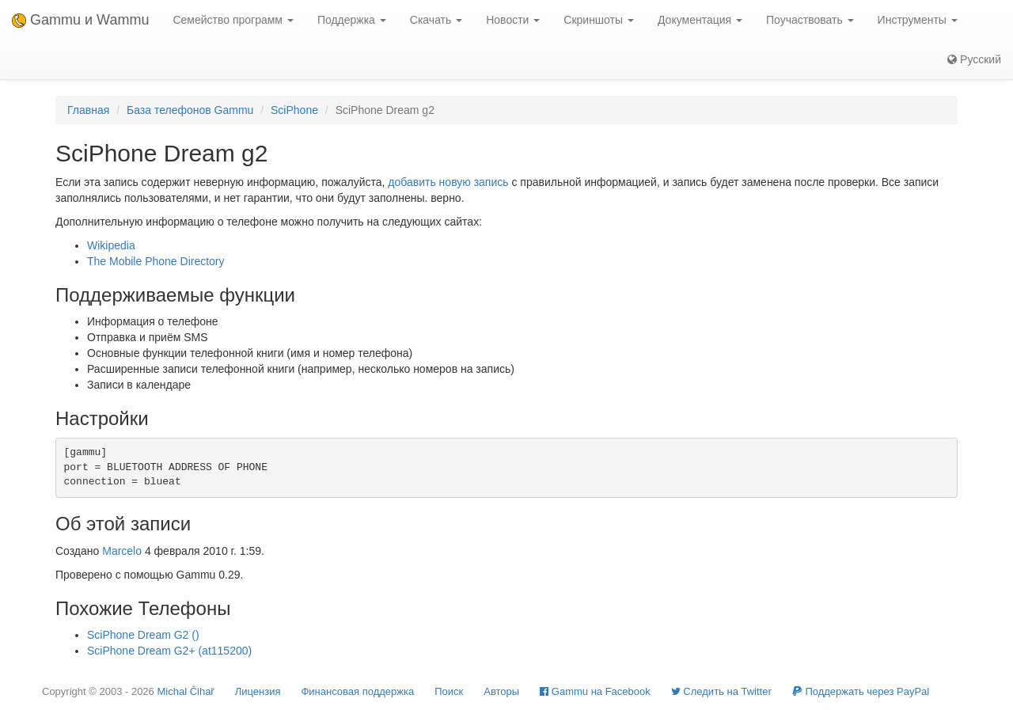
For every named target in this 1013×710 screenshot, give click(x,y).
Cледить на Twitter (721, 691)
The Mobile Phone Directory (156, 261)
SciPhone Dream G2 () (143, 634)
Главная (88, 110)
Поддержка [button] (351, 19)
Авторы (501, 691)
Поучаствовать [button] (810, 19)
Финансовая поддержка (357, 691)
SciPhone (294, 110)
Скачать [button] (436, 19)
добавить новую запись (448, 182)
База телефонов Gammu (190, 110)
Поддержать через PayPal (860, 691)
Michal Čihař (185, 691)
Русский (974, 59)
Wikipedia (111, 245)
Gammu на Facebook (595, 691)
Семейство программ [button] (233, 19)
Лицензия (258, 691)
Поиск (448, 691)
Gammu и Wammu (80, 20)
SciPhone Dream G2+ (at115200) (169, 650)
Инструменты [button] (918, 19)
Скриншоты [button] (598, 19)
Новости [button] (513, 19)
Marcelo (122, 551)
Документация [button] (700, 19)
